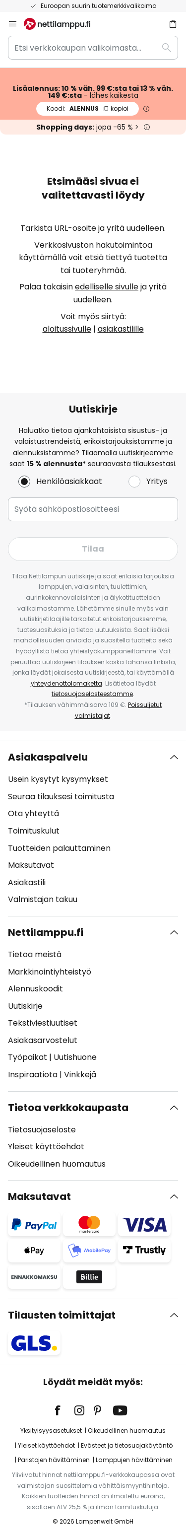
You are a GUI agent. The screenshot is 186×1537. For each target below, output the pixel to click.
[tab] (93, 828)
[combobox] (93, 48)
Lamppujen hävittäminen (134, 1460)
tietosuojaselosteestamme (92, 694)
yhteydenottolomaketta (66, 683)
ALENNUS (87, 108)
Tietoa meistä (35, 954)
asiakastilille (121, 329)
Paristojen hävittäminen (54, 1460)
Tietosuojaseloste (42, 1129)
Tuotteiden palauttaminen (59, 848)
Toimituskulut (34, 831)
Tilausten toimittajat (62, 1315)
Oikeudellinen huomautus (57, 1164)
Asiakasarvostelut (42, 1040)
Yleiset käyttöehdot (46, 1146)
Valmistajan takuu (42, 899)
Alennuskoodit (35, 988)
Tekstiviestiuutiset (42, 1023)
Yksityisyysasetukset (51, 1430)
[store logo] (63, 24)
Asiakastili (27, 882)
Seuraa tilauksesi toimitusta (61, 796)
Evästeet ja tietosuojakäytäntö (127, 1445)
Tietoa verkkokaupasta (68, 1108)
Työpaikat (27, 1057)
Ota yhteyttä (33, 813)
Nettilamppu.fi (45, 932)
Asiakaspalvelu (48, 757)
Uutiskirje (25, 1006)
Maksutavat (31, 865)
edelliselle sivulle (106, 286)
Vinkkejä (80, 1074)
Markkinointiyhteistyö (49, 972)
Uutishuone (75, 1057)
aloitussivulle (67, 329)
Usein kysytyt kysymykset (58, 779)
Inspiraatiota (33, 1074)
